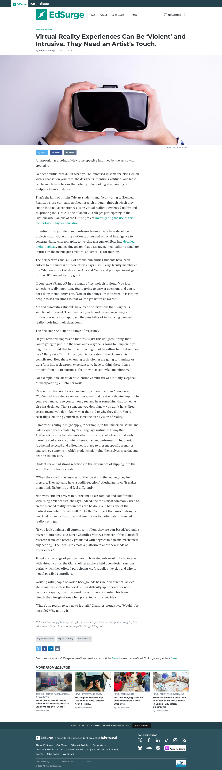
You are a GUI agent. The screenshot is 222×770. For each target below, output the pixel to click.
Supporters (99, 745)
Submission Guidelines (105, 749)
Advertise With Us (78, 749)
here (115, 658)
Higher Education (45, 638)
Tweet (42, 153)
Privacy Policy (42, 761)
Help (89, 761)
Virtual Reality (45, 29)
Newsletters (172, 14)
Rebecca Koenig (46, 50)
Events (39, 754)
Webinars (68, 754)
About (103, 14)
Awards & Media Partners (50, 749)
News (92, 14)
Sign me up (141, 725)
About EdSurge (44, 745)
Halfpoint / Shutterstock (177, 147)
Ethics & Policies (80, 745)
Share (56, 153)
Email (70, 153)
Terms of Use (67, 761)
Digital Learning (65, 638)
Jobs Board (53, 754)
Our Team (62, 745)
